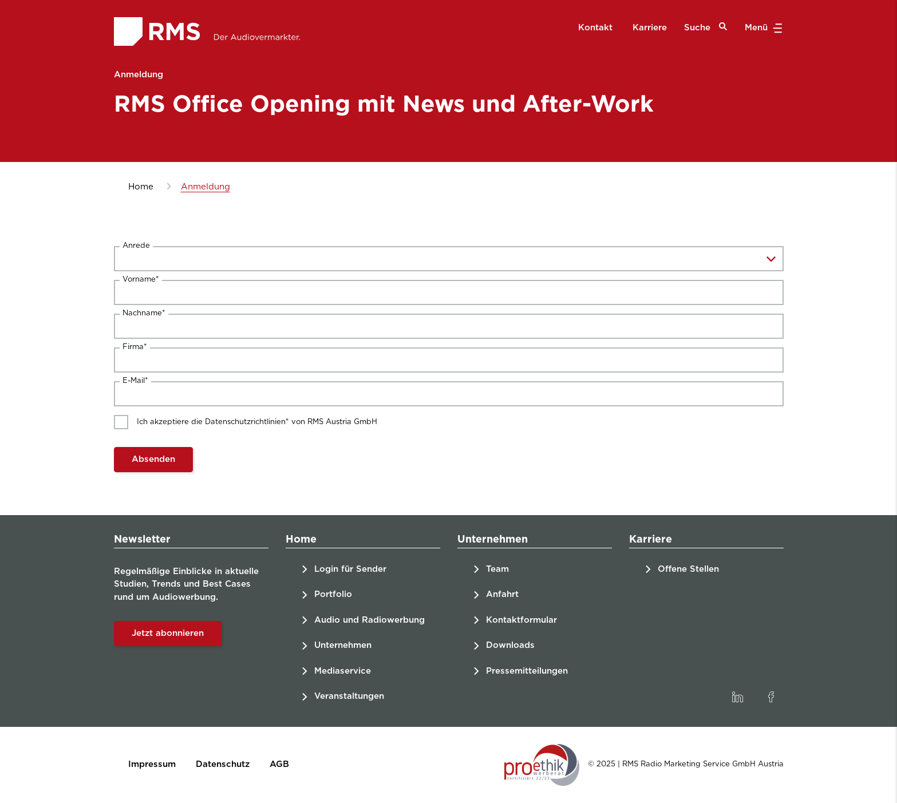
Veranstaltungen (349, 696)
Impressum (152, 764)
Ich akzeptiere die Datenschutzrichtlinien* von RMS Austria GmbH (257, 422)
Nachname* (144, 313)
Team (497, 569)
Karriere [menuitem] (650, 27)
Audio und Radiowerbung (369, 620)
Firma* (135, 347)
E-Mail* (135, 381)
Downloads (510, 645)
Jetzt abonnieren (168, 633)
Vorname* (141, 279)
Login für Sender (350, 569)
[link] (737, 697)
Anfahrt (502, 594)
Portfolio (333, 594)
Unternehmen (343, 645)
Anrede (136, 246)
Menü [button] (762, 28)
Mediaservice (342, 671)
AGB (279, 764)
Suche (706, 27)
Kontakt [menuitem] (595, 27)
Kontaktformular (521, 620)
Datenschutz (223, 764)
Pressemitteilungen (527, 671)
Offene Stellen (688, 569)
